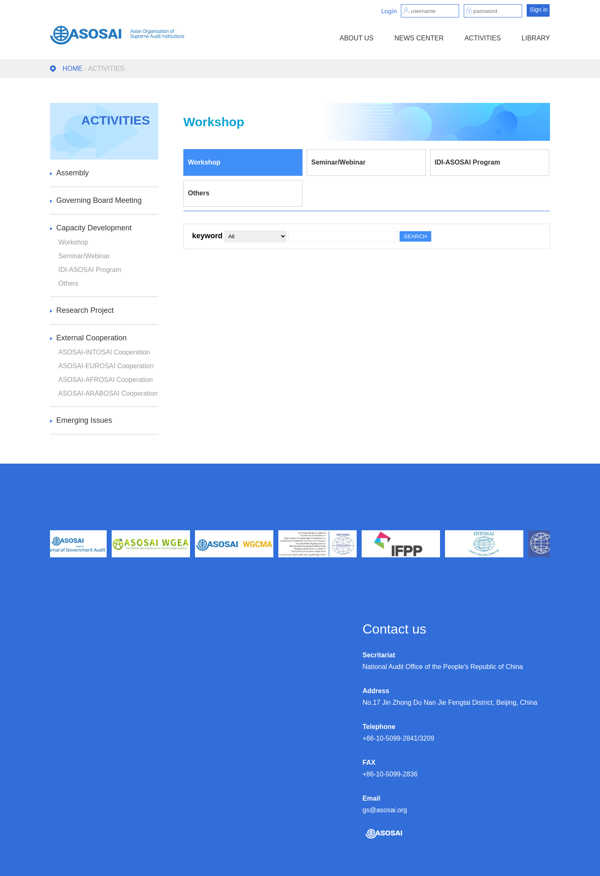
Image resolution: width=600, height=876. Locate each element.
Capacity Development (94, 228)
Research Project (85, 310)
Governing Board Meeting (99, 200)
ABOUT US (357, 38)
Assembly (72, 173)
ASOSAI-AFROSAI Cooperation (105, 379)
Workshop (73, 242)
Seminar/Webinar (84, 256)
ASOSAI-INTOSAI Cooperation (104, 352)
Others (68, 283)
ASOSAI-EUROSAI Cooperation (106, 365)
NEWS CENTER (418, 38)
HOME (72, 68)
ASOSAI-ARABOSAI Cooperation (108, 393)
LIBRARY (536, 38)
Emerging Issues (84, 420)
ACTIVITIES (483, 38)
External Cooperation (91, 338)
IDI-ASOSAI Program (89, 269)
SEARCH (415, 236)
